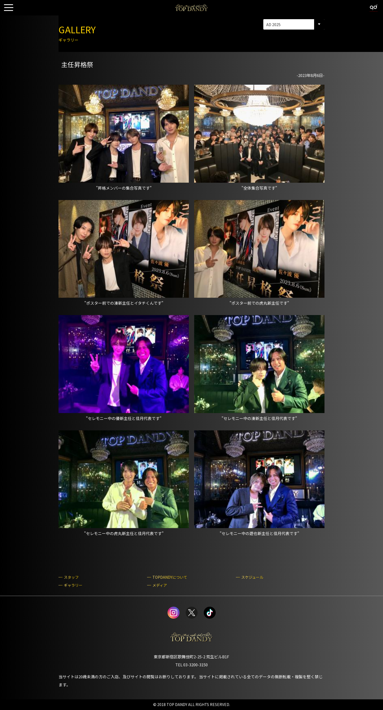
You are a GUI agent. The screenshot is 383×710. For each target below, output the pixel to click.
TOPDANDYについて (169, 577)
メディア (159, 585)
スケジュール (252, 577)
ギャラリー (73, 585)
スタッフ (71, 577)
